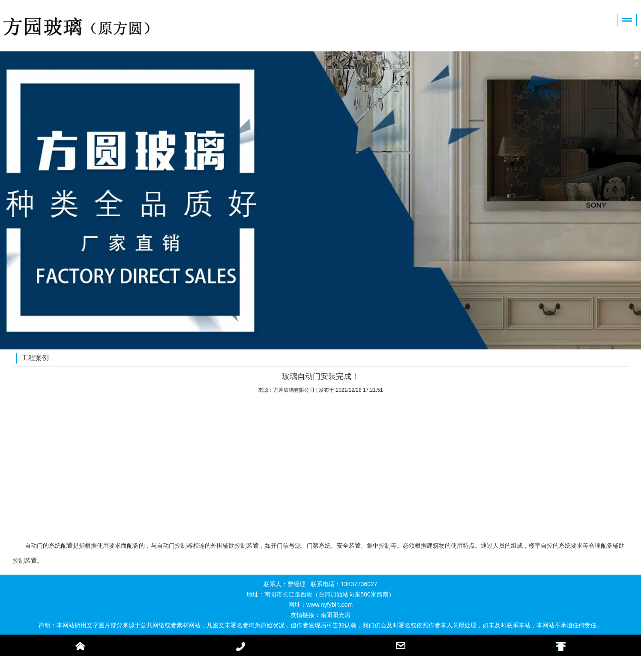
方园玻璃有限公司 (294, 390)
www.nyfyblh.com (329, 604)
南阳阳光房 (335, 614)
